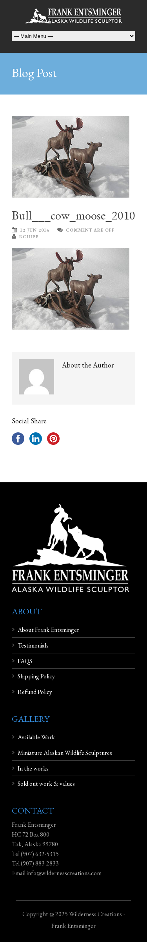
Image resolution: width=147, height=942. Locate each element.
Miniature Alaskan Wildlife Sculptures (65, 753)
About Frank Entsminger (48, 630)
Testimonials (33, 645)
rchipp (29, 236)
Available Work (36, 737)
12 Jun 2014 (34, 230)
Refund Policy (35, 692)
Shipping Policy (36, 676)
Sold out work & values (46, 784)
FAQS (25, 661)
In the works (33, 768)
